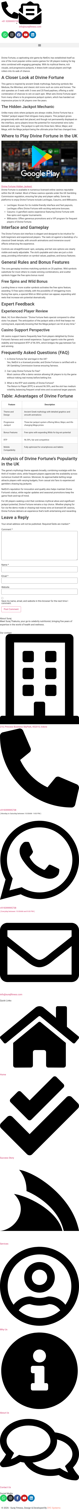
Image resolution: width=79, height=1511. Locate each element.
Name (5, 565)
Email (4, 576)
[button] (39, 45)
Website (5, 587)
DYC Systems (54, 1508)
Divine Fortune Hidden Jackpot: (16, 186)
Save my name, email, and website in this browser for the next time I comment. (34, 602)
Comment (7, 529)
